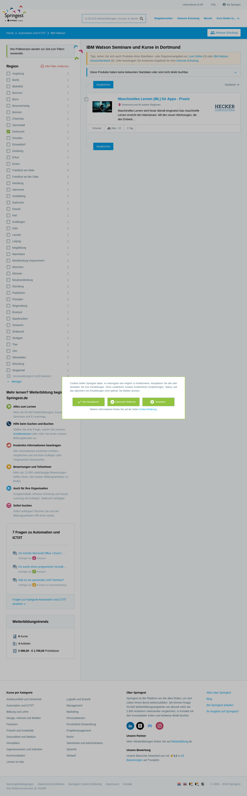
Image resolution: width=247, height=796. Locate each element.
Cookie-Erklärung (148, 409)
